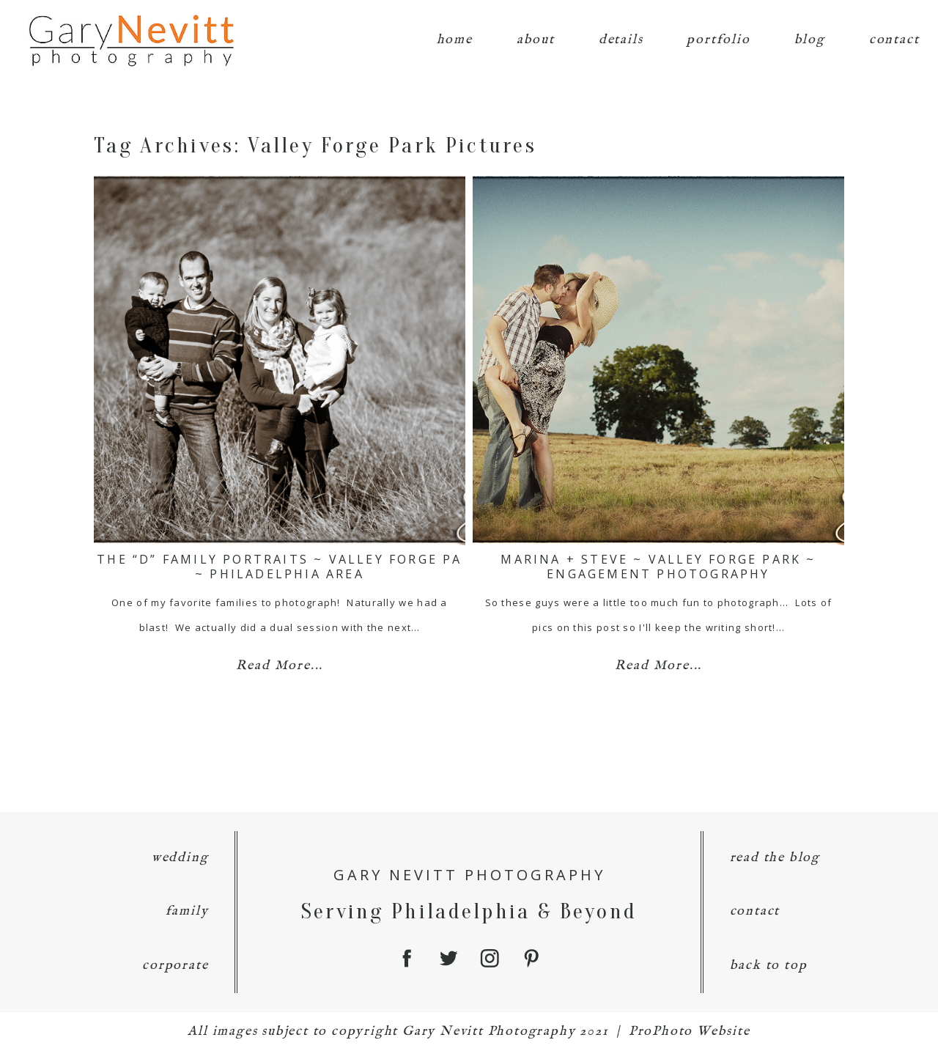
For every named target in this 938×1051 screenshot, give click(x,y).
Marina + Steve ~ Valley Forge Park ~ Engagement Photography (658, 566)
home (455, 40)
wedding (180, 857)
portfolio (718, 40)
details (621, 40)
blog (809, 40)
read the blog (775, 857)
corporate (175, 965)
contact (894, 40)
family (187, 911)
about (536, 40)
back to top (769, 965)
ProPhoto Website (689, 1031)
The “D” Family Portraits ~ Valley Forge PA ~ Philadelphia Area (279, 566)
